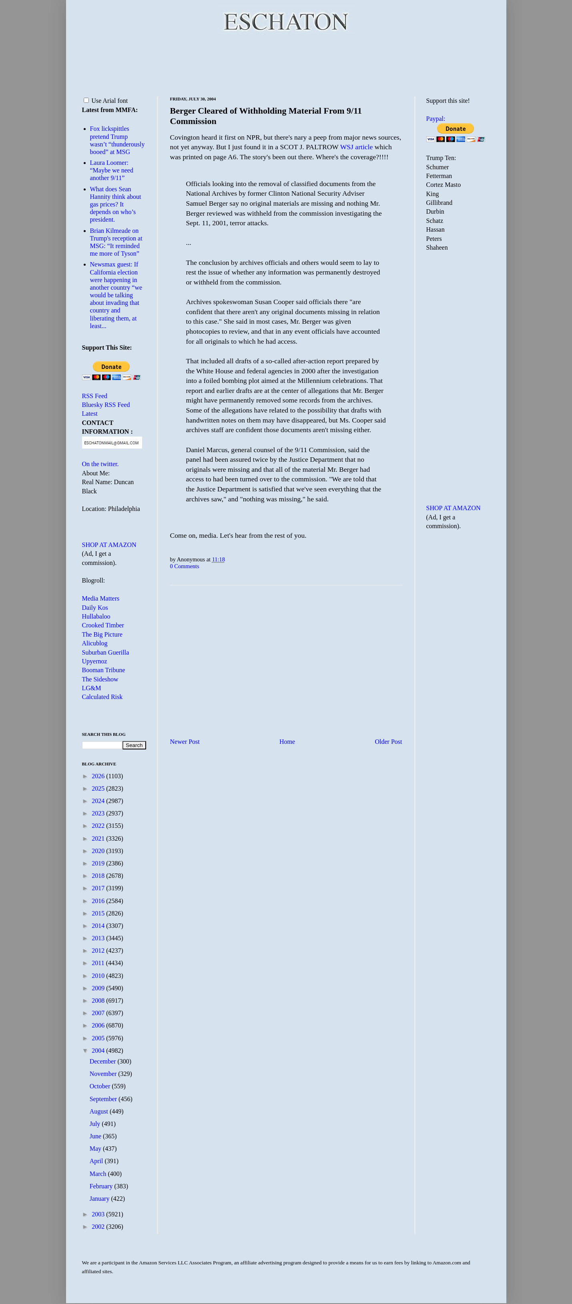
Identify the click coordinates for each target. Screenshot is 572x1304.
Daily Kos (95, 607)
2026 (99, 776)
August (100, 1111)
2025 (99, 788)
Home (287, 741)
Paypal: (436, 118)
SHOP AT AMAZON (109, 544)
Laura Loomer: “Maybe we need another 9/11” (111, 170)
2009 (99, 988)
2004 (99, 1050)
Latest (90, 413)
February (102, 1186)
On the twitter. (100, 464)
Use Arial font (106, 100)
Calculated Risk (102, 696)
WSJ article (356, 147)
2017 (99, 888)
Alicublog (95, 643)
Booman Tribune (103, 670)
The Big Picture (102, 634)
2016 (99, 900)
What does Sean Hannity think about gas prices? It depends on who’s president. (115, 204)
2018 (99, 875)
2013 (99, 938)
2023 (99, 813)
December (104, 1061)
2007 (99, 1013)
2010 (99, 975)
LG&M (91, 688)
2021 (99, 838)
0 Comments (184, 566)
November (104, 1073)
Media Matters (101, 598)
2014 (99, 925)
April (97, 1161)
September (104, 1099)
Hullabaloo (96, 616)
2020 (99, 850)
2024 (99, 800)
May (96, 1148)
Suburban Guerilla (105, 652)
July (96, 1123)
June (96, 1136)
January (100, 1198)
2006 (99, 1025)
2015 (99, 913)
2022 (99, 825)
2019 (99, 863)
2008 (99, 1000)
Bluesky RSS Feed (106, 404)
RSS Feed (95, 396)
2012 (99, 950)
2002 (99, 1226)
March (99, 1173)
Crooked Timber (103, 625)
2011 (99, 962)
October (101, 1086)
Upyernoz (94, 661)
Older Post (388, 741)
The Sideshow (100, 679)
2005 (99, 1038)
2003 (99, 1214)
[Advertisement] (286, 64)
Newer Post (185, 741)
